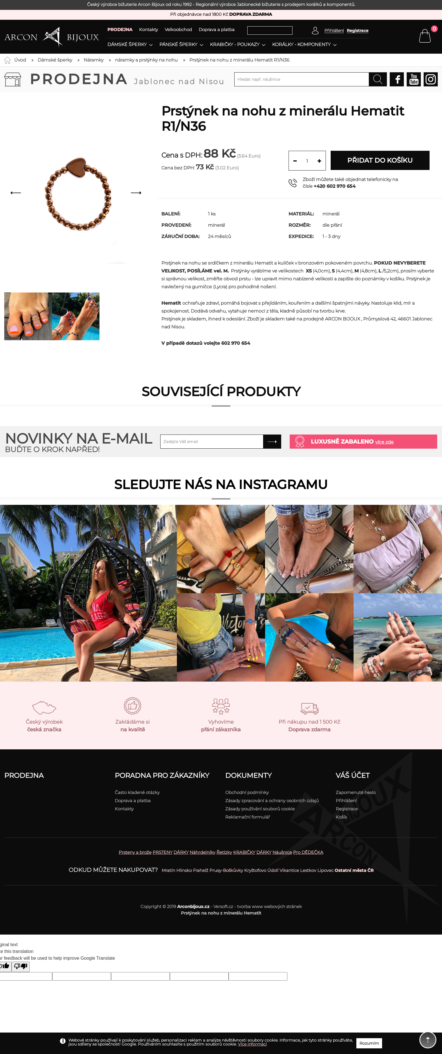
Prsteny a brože (135, 852)
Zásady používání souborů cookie (260, 808)
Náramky (93, 60)
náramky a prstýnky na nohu (146, 60)
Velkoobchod (178, 29)
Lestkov (308, 870)
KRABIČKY (244, 852)
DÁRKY (181, 852)
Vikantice (289, 870)
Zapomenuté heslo (356, 792)
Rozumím (369, 1043)
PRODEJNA (119, 29)
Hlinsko (184, 870)
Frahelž (200, 870)
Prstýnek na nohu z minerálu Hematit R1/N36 (239, 60)
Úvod (20, 60)
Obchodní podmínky (247, 792)
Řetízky (224, 852)
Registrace (358, 30)
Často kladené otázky (137, 792)
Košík (341, 817)
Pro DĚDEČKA (308, 852)
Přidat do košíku (380, 160)
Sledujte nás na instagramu (221, 484)
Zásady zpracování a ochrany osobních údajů (272, 800)
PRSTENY (162, 852)
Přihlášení (346, 800)
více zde (384, 442)
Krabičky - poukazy (234, 44)
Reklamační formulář (247, 817)
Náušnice (282, 852)
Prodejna (127, 79)
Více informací (252, 1044)
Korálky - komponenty (301, 44)
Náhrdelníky (202, 852)
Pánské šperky (178, 44)
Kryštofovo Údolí (261, 870)
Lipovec (325, 870)
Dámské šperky (127, 44)
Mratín (168, 870)
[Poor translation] (21, 967)
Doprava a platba (217, 29)
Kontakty (148, 29)
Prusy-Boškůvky (226, 870)
